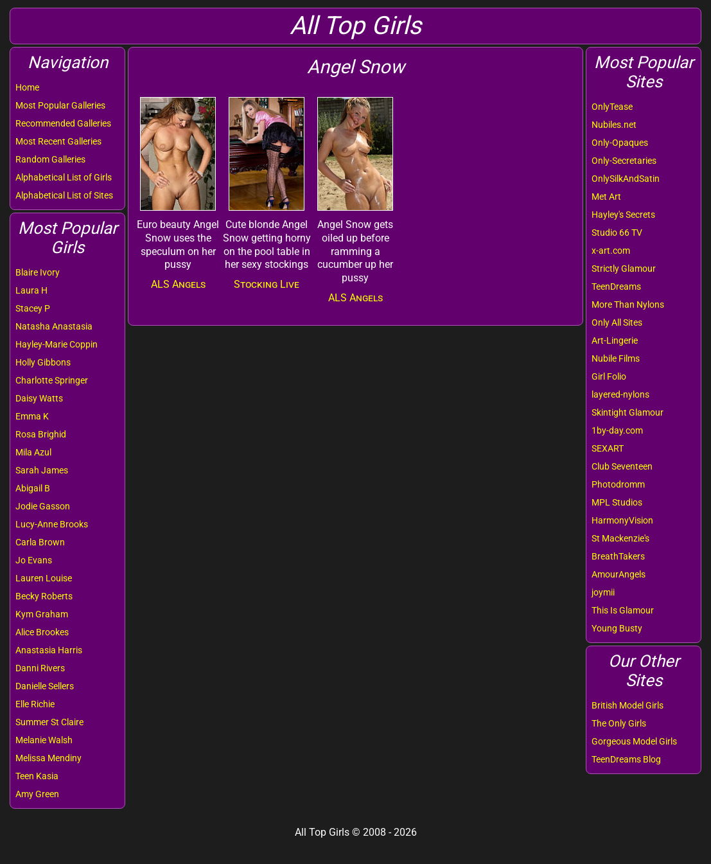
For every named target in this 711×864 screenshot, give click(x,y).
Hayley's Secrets (623, 214)
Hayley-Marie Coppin (56, 344)
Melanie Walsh (44, 740)
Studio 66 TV (617, 232)
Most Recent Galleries (58, 141)
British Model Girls (627, 705)
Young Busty (617, 628)
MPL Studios (617, 502)
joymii (603, 592)
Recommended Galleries (63, 123)
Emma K (32, 416)
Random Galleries (50, 159)
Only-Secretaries (624, 160)
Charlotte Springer (51, 380)
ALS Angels (178, 284)
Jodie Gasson (42, 506)
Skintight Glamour (627, 412)
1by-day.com (617, 430)
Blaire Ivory (37, 272)
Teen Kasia (36, 776)
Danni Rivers (40, 668)
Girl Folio (609, 376)
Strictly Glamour (624, 268)
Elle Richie (35, 704)
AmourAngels (618, 574)
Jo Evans (33, 560)
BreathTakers (618, 556)
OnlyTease (612, 106)
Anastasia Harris (48, 650)
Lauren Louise (43, 578)
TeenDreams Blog (626, 759)
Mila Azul (33, 452)
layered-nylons (620, 394)
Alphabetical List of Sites (64, 195)
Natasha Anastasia (53, 326)
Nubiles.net (614, 124)
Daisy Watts (39, 398)
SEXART (608, 448)
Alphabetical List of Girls (63, 177)
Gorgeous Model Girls (634, 741)
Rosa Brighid (40, 434)
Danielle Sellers (44, 686)
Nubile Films (616, 358)
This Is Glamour (623, 610)
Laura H (31, 290)
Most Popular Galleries (60, 105)
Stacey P (32, 308)
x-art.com (611, 250)
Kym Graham (41, 614)
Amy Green (37, 794)
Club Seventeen (622, 466)
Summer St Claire (49, 722)
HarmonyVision (622, 520)
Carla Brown (40, 542)
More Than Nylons (628, 304)
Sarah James (41, 470)
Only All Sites (617, 322)
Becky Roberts (44, 596)
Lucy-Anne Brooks (51, 524)
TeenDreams (616, 286)
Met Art (606, 196)
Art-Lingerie (615, 340)
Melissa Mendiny (48, 758)
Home (27, 87)
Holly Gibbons (43, 362)
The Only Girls (619, 723)
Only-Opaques (620, 142)
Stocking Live (266, 284)
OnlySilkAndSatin (626, 178)
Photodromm (618, 484)
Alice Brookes (42, 632)
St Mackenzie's (620, 538)
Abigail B (32, 488)
